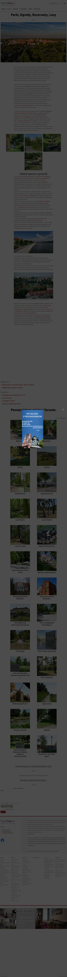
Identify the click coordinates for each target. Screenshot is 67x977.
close (63, 468)
